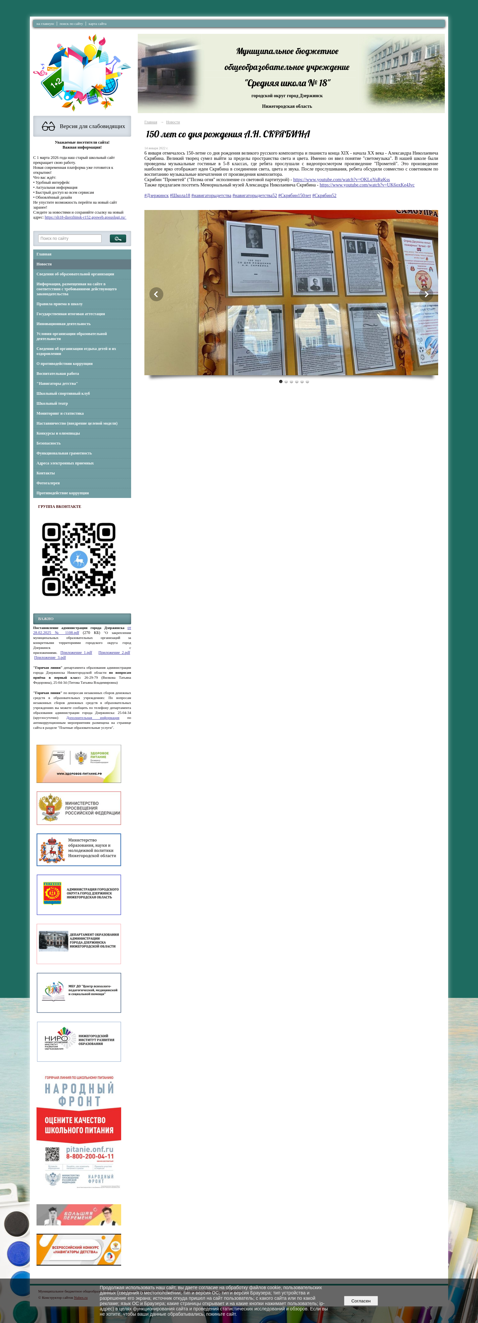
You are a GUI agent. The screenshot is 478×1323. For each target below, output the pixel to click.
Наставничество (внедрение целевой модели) (77, 423)
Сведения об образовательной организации (75, 274)
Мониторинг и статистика (60, 413)
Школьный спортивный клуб (63, 393)
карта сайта (98, 24)
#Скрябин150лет (294, 195)
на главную (45, 24)
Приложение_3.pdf (50, 657)
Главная (44, 254)
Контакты (46, 473)
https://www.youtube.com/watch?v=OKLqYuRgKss (341, 179)
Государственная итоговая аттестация (71, 314)
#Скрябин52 (324, 195)
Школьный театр (52, 403)
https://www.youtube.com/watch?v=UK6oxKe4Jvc (367, 184)
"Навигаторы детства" (57, 383)
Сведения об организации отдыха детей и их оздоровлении (76, 351)
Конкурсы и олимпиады (58, 433)
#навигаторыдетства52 (254, 195)
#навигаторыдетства (211, 195)
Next (426, 294)
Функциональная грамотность (64, 453)
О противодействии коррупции (65, 363)
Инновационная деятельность (64, 323)
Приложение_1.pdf (76, 652)
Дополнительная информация (93, 718)
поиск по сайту (71, 24)
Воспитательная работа (58, 373)
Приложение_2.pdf (114, 652)
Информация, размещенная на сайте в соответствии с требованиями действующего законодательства (77, 289)
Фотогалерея (48, 483)
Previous (156, 294)
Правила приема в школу (60, 304)
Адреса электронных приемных (65, 463)
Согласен (361, 1300)
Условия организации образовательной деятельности (72, 336)
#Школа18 (180, 195)
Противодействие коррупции (63, 493)
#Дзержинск (156, 195)
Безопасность (49, 443)
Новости (44, 264)
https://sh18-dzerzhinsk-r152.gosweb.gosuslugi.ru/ (85, 217)
